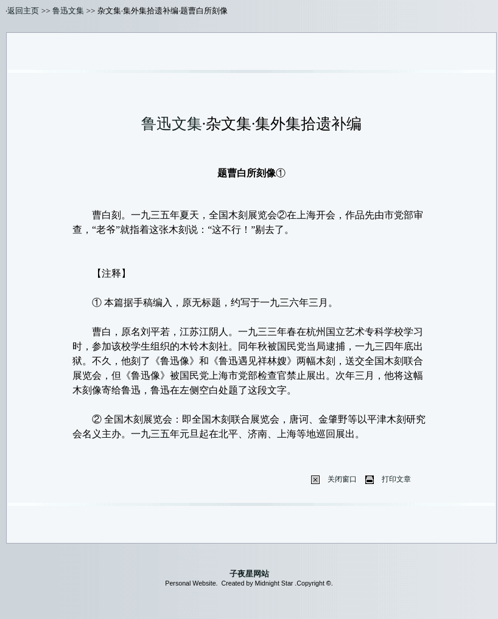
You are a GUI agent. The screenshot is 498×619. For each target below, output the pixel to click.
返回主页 (23, 10)
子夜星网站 (249, 573)
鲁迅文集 (68, 10)
